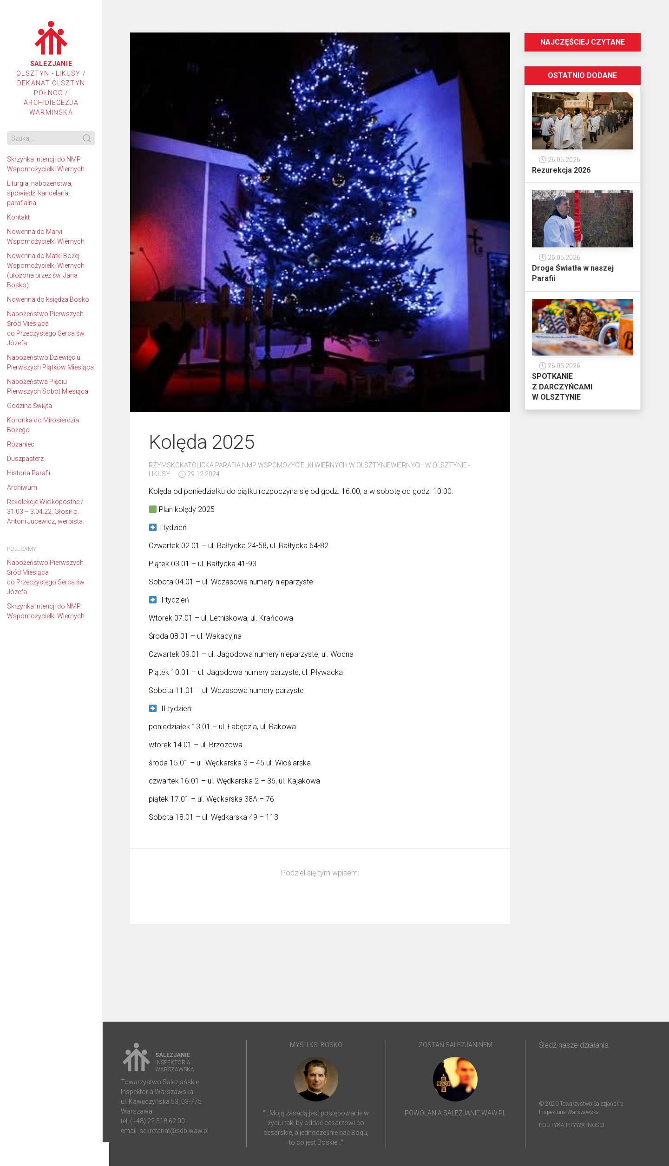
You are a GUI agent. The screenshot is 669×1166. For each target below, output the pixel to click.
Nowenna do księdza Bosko (48, 299)
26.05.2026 (559, 159)
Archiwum (22, 487)
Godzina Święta (29, 405)
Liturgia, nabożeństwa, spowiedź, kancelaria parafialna (39, 193)
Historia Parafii (28, 473)
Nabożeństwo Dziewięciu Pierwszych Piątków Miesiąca (50, 362)
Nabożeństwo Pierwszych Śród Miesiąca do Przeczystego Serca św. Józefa (46, 328)
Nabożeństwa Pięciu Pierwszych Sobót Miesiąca (47, 386)
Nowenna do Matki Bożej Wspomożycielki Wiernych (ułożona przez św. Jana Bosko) (46, 270)
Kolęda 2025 (202, 442)
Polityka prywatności (571, 1125)
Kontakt (18, 217)
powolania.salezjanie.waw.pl (455, 1113)
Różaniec (20, 444)
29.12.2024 (199, 474)
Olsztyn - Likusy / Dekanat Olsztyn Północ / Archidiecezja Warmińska (51, 68)
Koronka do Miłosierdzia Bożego (43, 425)
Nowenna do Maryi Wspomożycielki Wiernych (46, 236)
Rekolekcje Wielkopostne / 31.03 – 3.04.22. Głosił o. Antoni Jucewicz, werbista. (45, 511)
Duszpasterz (25, 458)
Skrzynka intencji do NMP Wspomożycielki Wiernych (46, 164)
